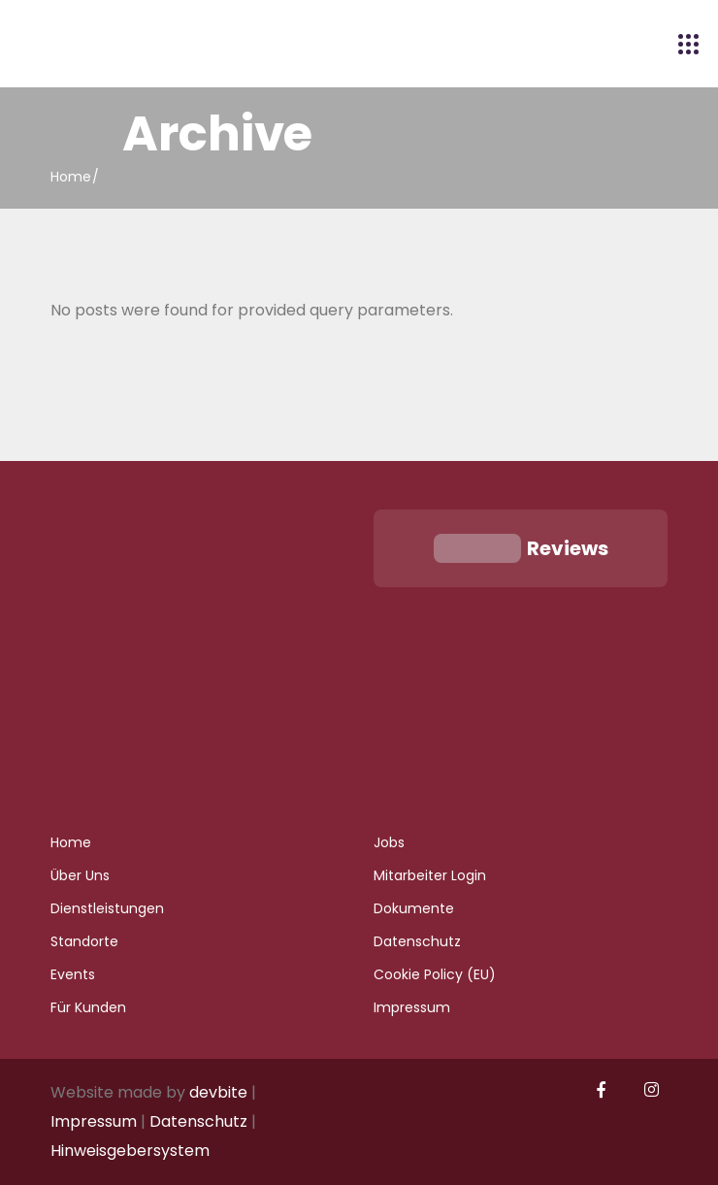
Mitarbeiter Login (430, 875)
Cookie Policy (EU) (435, 974)
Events (72, 974)
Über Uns (80, 875)
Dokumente (414, 908)
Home (70, 842)
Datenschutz (417, 941)
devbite (218, 1092)
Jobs (389, 842)
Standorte (84, 941)
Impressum (412, 1007)
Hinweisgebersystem (130, 1150)
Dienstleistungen (107, 908)
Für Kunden (88, 1007)
